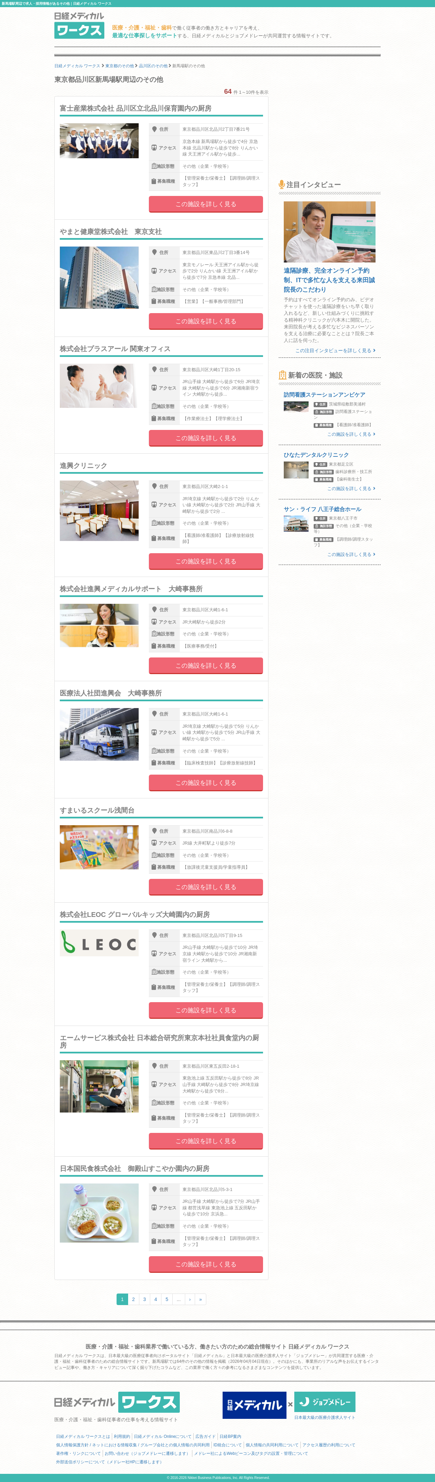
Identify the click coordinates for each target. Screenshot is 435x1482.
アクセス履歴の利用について (328, 1445)
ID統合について (227, 1445)
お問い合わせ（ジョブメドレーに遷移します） (147, 1453)
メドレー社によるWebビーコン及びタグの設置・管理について (251, 1453)
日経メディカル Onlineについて (163, 1436)
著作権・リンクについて (78, 1453)
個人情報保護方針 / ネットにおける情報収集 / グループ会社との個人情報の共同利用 (133, 1445)
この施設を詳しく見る (206, 204)
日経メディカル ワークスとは (83, 1436)
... (179, 1299)
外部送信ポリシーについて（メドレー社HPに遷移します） (110, 1462)
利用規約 (122, 1436)
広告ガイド (205, 1436)
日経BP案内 (230, 1436)
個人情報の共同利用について (272, 1445)
